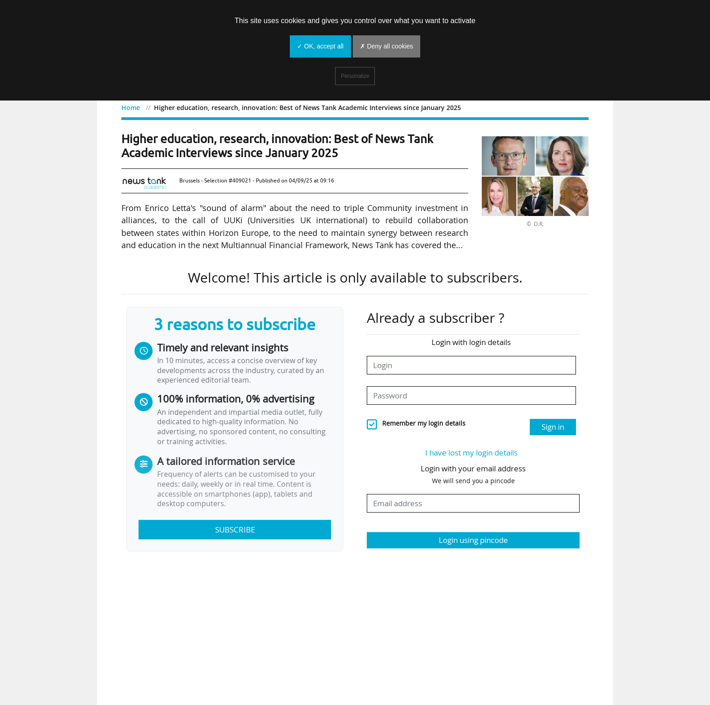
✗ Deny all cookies (386, 46)
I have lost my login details (471, 452)
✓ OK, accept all (320, 46)
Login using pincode (473, 540)
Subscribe (235, 529)
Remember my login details (423, 423)
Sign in (553, 427)
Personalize (355, 76)
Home (130, 107)
